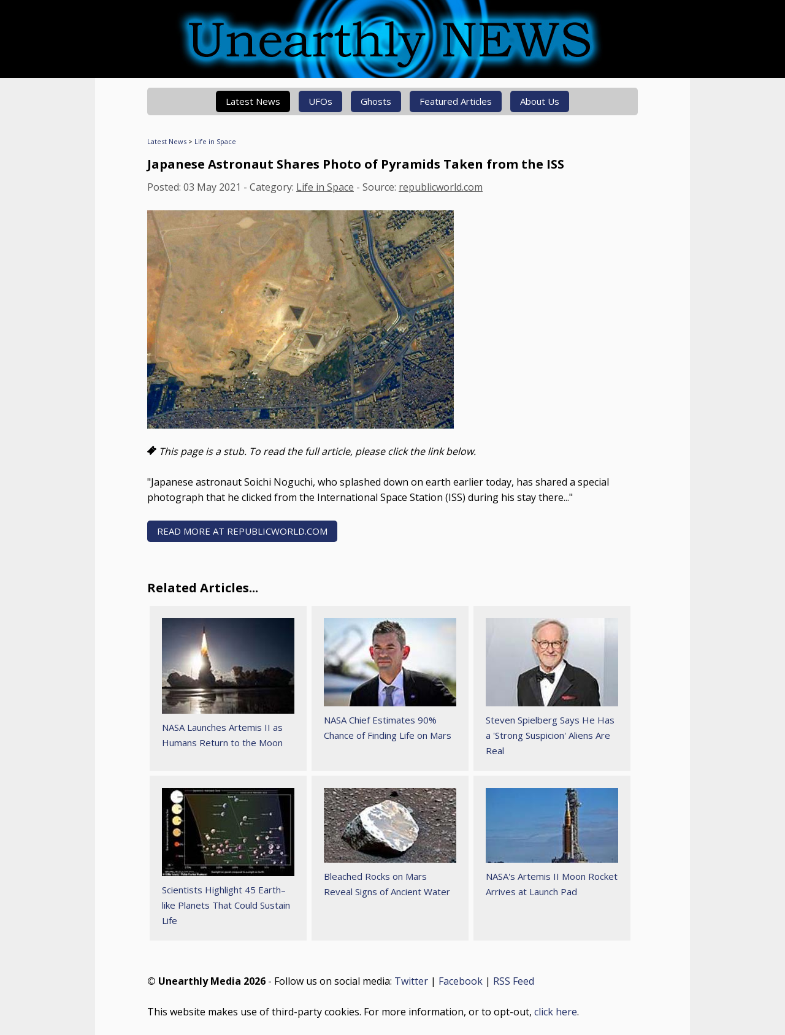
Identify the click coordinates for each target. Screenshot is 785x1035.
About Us (539, 101)
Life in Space (215, 141)
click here (555, 1011)
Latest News (253, 101)
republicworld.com (441, 187)
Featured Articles (455, 101)
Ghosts (376, 101)
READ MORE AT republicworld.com (242, 531)
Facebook (460, 981)
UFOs (320, 101)
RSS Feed (513, 981)
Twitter (411, 981)
